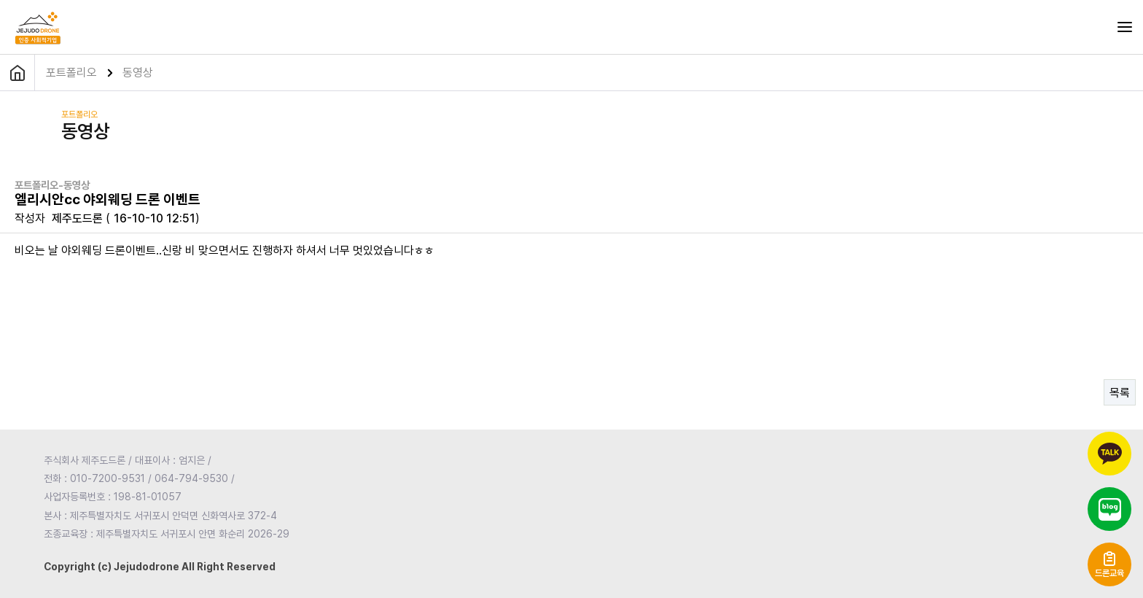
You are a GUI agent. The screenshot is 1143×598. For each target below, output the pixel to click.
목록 (1119, 393)
